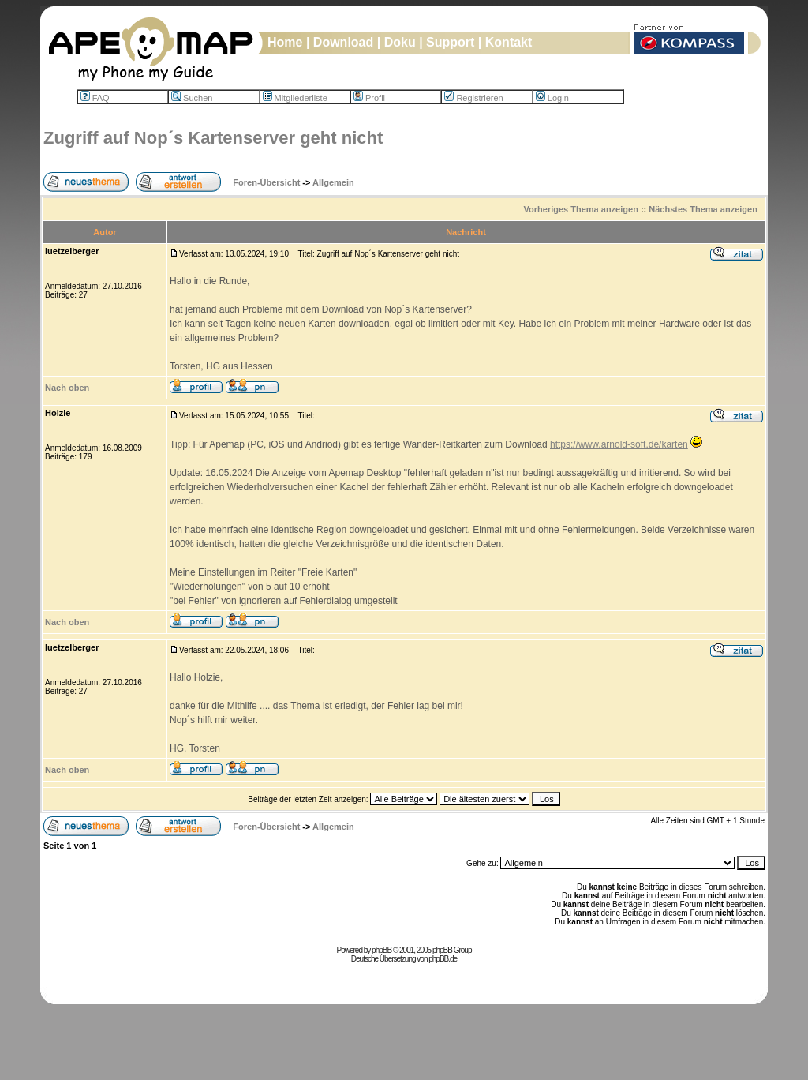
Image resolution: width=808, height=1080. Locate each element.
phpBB (381, 950)
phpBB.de (442, 958)
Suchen (191, 98)
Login (552, 98)
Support (450, 42)
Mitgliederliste (295, 98)
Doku (400, 42)
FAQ (95, 98)
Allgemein (333, 182)
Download (343, 42)
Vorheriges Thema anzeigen (581, 209)
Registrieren (473, 98)
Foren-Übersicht (266, 182)
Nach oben (67, 387)
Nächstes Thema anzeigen (703, 209)
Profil (369, 98)
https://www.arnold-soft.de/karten (619, 444)
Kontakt (509, 42)
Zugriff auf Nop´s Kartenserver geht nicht (213, 138)
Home (284, 42)
